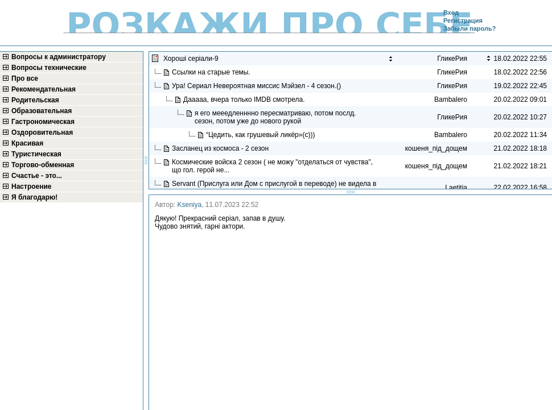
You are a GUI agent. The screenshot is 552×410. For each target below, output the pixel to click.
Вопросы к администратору (58, 57)
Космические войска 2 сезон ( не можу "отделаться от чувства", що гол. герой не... (272, 166)
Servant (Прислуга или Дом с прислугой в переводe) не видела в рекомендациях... (274, 188)
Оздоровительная (42, 132)
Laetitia (456, 188)
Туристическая (36, 154)
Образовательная (41, 111)
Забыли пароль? (469, 28)
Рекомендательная (43, 89)
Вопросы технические (48, 68)
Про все (24, 78)
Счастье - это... (36, 176)
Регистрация (463, 20)
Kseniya (190, 205)
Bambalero (450, 99)
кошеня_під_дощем (436, 148)
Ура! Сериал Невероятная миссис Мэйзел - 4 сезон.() (257, 86)
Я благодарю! (34, 197)
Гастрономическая (43, 122)
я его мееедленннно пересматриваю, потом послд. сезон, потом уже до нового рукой (275, 117)
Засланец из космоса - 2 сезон (221, 148)
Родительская (35, 100)
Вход (451, 12)
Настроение (31, 186)
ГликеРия (452, 72)
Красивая (27, 143)
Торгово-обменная (42, 165)
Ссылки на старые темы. (212, 72)
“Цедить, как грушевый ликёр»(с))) (261, 135)
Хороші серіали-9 (191, 59)
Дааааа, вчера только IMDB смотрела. (245, 99)
